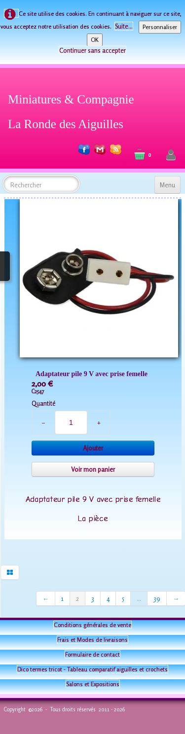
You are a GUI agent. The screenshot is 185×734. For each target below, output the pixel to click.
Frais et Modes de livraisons (92, 639)
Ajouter (93, 448)
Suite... (124, 26)
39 (156, 598)
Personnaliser (160, 27)
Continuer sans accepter (92, 50)
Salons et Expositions (92, 684)
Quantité (43, 403)
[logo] (75, 110)
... (139, 598)
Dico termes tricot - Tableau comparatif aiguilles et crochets (92, 669)
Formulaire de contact (92, 654)
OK (95, 39)
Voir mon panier (93, 469)
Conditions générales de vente (92, 625)
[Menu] (167, 185)
